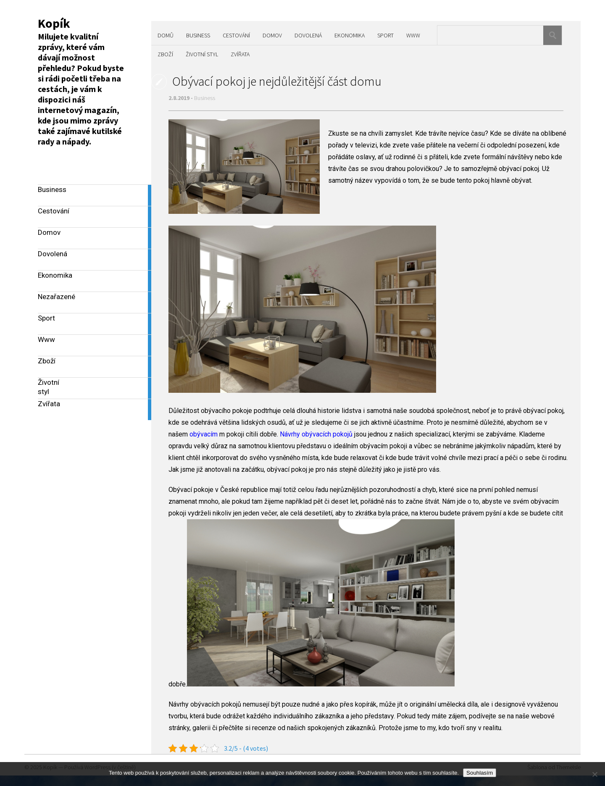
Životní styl (202, 54)
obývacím (203, 434)
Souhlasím (479, 773)
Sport (385, 35)
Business (198, 35)
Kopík (54, 23)
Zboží (165, 54)
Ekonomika (349, 35)
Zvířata (240, 54)
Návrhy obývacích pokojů (316, 434)
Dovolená (308, 35)
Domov (272, 35)
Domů (166, 35)
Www (413, 35)
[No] (594, 774)
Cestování (236, 35)
